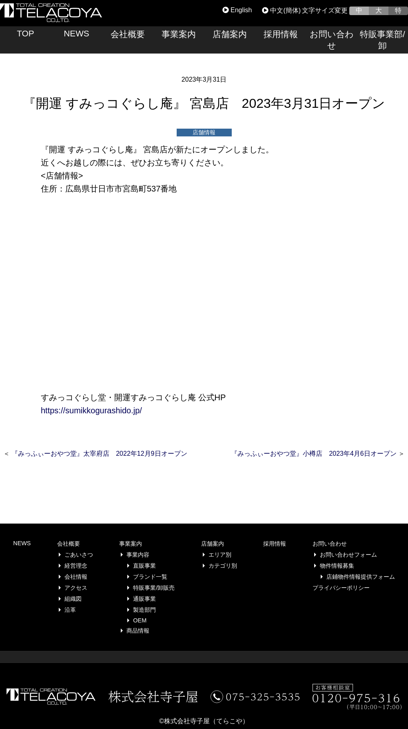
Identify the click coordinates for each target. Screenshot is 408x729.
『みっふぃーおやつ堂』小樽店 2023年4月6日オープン (313, 453)
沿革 (70, 609)
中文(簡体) (281, 10)
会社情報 (75, 576)
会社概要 (128, 34)
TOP (25, 33)
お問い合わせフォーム (348, 554)
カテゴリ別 (222, 565)
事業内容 (137, 554)
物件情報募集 (337, 565)
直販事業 (144, 565)
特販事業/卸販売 (154, 587)
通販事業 (144, 598)
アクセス (75, 587)
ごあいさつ (78, 554)
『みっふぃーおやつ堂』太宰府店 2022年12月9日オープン (99, 453)
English (237, 10)
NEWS (76, 33)
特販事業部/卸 (382, 39)
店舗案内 (230, 34)
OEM (139, 620)
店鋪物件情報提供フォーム (360, 576)
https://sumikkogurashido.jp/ (91, 410)
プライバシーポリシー (341, 587)
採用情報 (281, 34)
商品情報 (137, 630)
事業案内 (179, 34)
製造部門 (144, 609)
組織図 (73, 598)
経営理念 (75, 565)
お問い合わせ (332, 39)
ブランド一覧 (150, 576)
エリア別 (219, 554)
